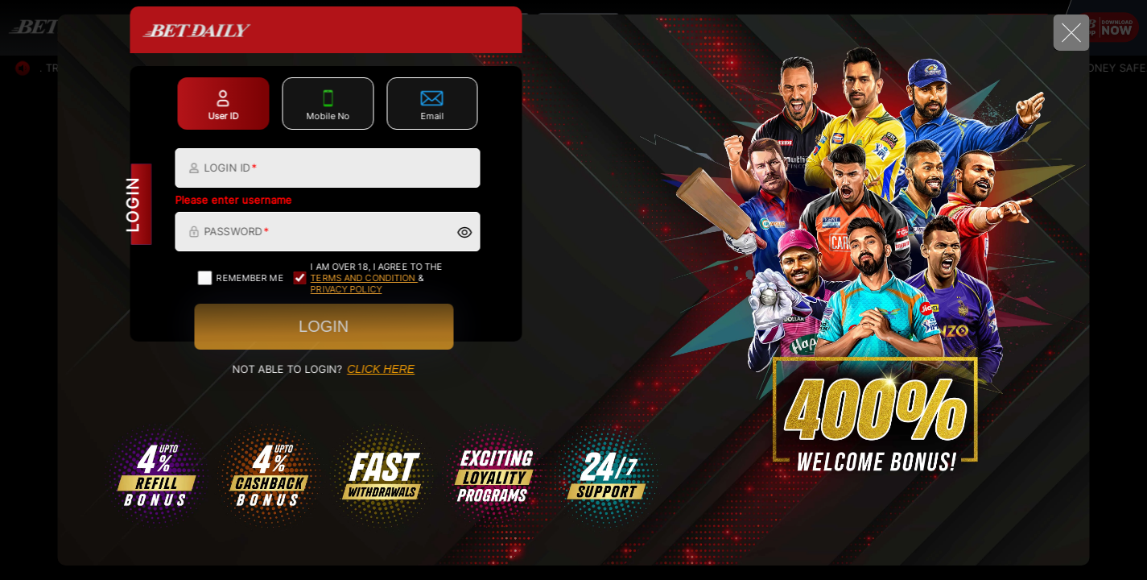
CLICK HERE (381, 368)
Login (324, 326)
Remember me (240, 278)
